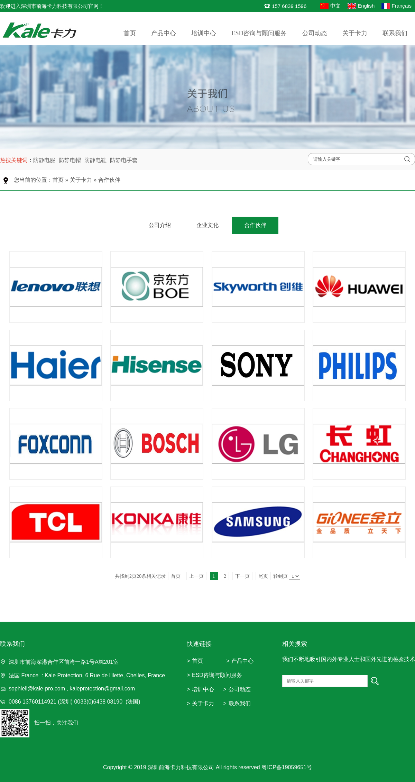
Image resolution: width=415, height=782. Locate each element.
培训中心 (203, 33)
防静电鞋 (95, 160)
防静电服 (44, 160)
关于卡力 (354, 33)
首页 (129, 33)
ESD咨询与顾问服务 (259, 33)
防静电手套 (124, 160)
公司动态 (314, 33)
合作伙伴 (109, 180)
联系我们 (394, 33)
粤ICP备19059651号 (286, 767)
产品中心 (163, 33)
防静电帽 (70, 160)
